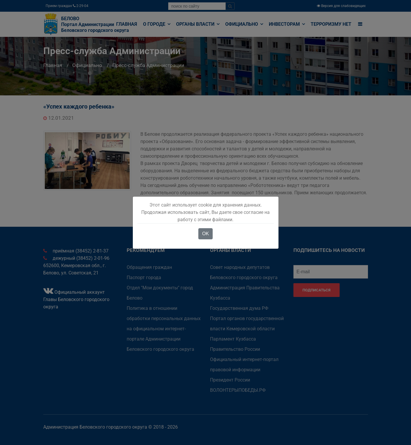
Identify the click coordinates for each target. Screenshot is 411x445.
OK (205, 233)
